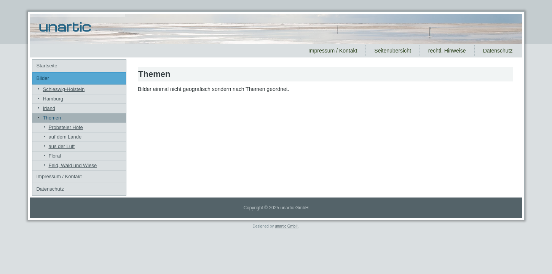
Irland (49, 108)
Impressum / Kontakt (332, 51)
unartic (65, 26)
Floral (55, 156)
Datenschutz (498, 51)
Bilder (43, 78)
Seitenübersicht (392, 51)
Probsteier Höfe (66, 127)
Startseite (47, 65)
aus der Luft (62, 146)
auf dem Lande (65, 137)
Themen (52, 118)
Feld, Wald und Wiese (73, 165)
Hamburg (53, 99)
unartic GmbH (286, 226)
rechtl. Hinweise (447, 51)
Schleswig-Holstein (64, 89)
